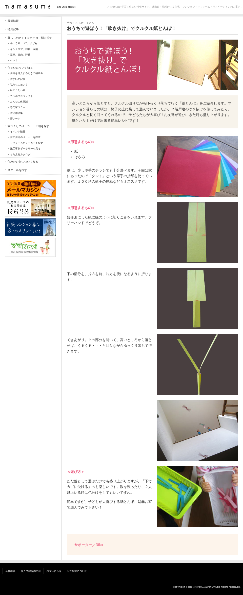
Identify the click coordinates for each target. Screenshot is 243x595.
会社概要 (10, 571)
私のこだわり (17, 90)
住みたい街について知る (23, 161)
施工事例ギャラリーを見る (25, 148)
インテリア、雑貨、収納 (24, 49)
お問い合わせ (54, 571)
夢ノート (15, 118)
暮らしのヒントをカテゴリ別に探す (30, 37)
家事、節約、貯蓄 (20, 54)
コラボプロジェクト (21, 96)
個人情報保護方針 (31, 571)
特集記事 (13, 29)
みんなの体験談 (19, 101)
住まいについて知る (20, 67)
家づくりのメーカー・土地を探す (28, 126)
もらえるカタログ (20, 154)
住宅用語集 (16, 113)
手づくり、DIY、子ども (80, 23)
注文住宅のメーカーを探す (25, 137)
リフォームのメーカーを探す (26, 143)
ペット (14, 60)
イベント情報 (17, 131)
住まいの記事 (17, 79)
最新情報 (13, 20)
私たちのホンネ (19, 84)
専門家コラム (17, 107)
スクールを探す (17, 170)
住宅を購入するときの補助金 (26, 73)
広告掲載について (77, 571)
